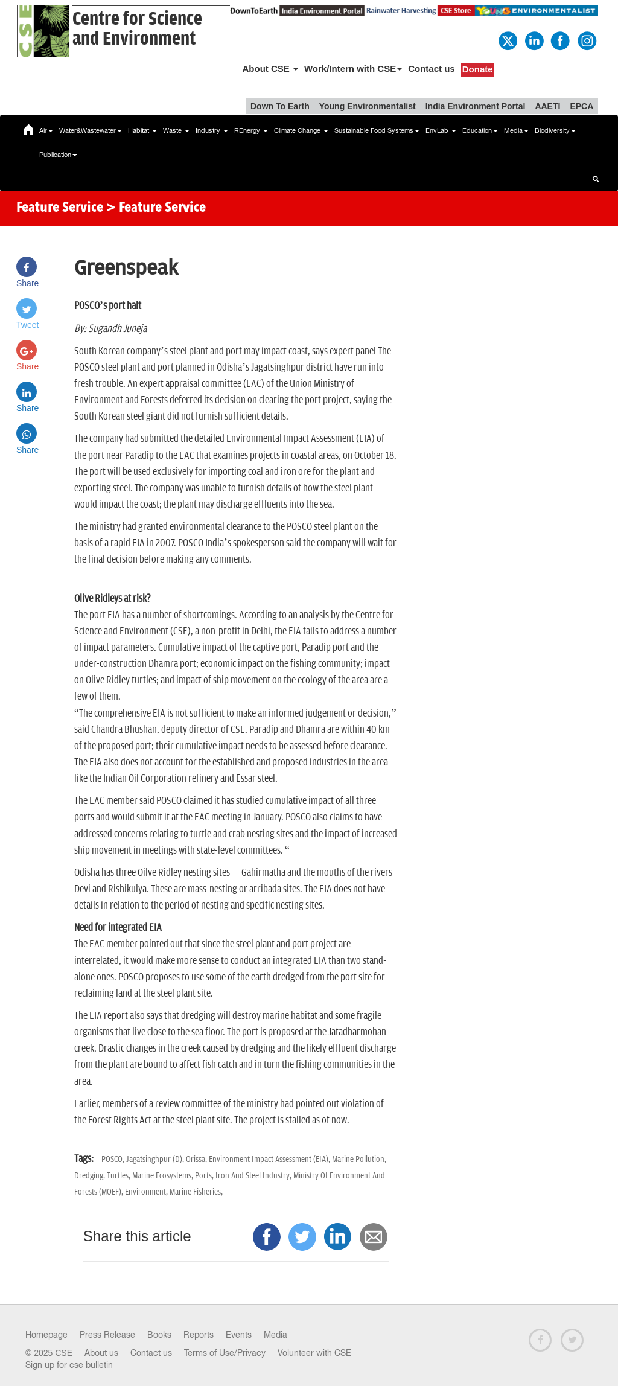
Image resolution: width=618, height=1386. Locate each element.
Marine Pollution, (359, 1159)
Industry (212, 130)
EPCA (581, 106)
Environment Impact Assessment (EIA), (270, 1159)
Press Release (107, 1335)
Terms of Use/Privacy (225, 1353)
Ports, (205, 1175)
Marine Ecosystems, (163, 1175)
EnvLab (440, 130)
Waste (176, 130)
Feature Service (59, 208)
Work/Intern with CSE (353, 68)
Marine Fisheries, (196, 1192)
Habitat (142, 130)
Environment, (147, 1192)
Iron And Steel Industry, (254, 1175)
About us (101, 1353)
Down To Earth (280, 106)
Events (239, 1335)
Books (159, 1335)
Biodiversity (555, 130)
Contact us (431, 68)
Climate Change (301, 130)
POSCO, (113, 1159)
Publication (58, 154)
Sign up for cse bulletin (69, 1365)
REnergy (251, 130)
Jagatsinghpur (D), (156, 1159)
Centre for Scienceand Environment (137, 29)
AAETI (547, 106)
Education (480, 130)
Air (46, 130)
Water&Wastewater (90, 130)
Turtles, (119, 1175)
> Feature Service (156, 208)
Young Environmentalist (367, 106)
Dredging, (90, 1175)
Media (516, 130)
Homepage (46, 1335)
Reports (198, 1335)
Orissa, (197, 1159)
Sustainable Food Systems (376, 130)
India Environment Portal (475, 106)
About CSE (270, 68)
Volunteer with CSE (314, 1353)
